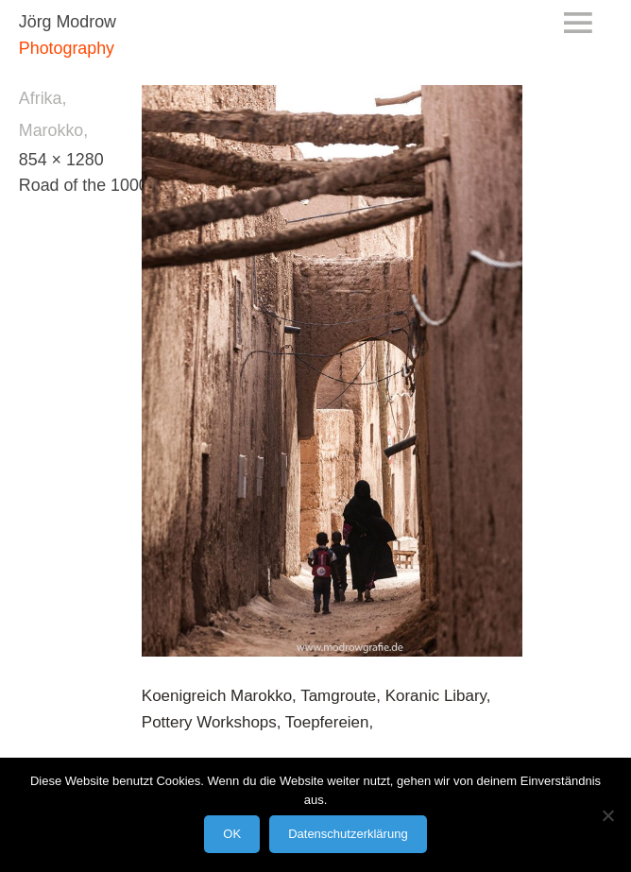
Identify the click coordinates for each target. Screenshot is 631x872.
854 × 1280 (61, 159)
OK (232, 834)
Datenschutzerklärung (347, 834)
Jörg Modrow (67, 21)
